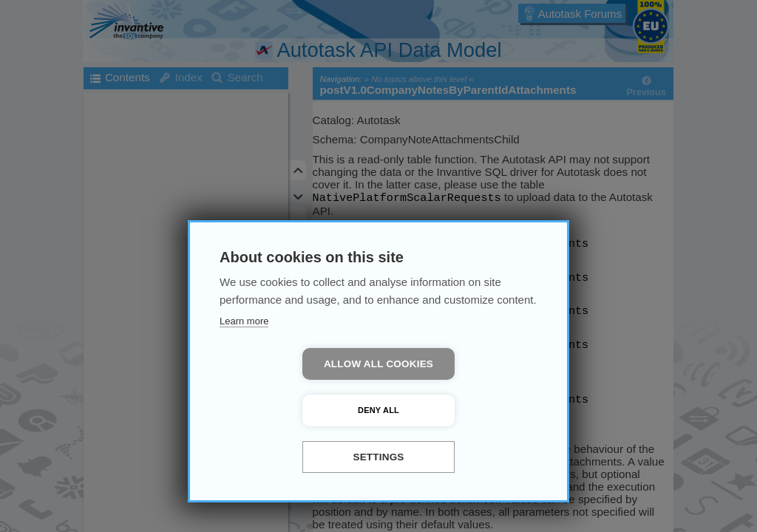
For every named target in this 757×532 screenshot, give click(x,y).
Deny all (463, 410)
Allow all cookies (293, 410)
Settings (378, 457)
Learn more (244, 367)
